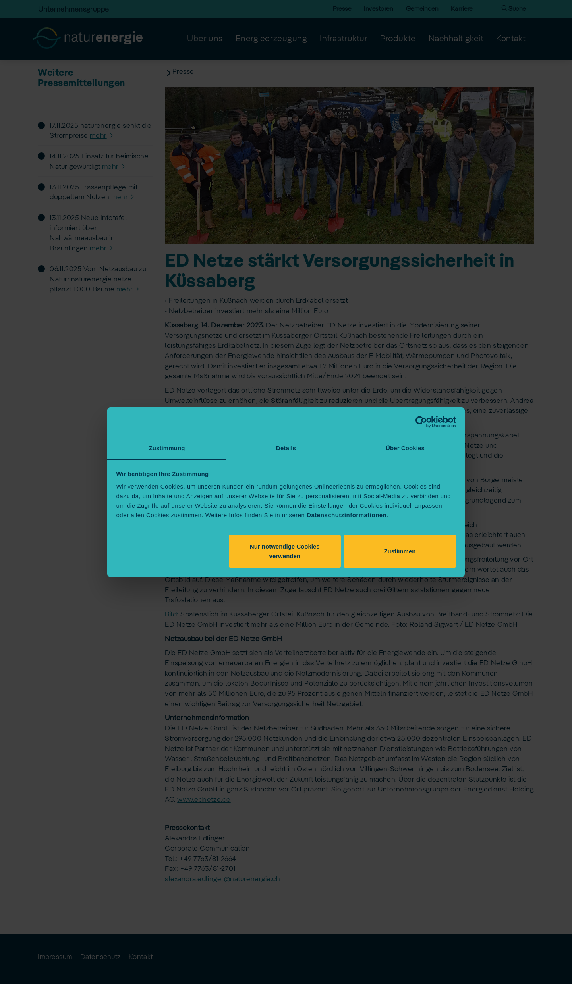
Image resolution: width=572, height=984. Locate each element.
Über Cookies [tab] (405, 448)
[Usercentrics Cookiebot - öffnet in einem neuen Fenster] (421, 422)
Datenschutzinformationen (346, 515)
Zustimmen (399, 551)
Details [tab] (286, 448)
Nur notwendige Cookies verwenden (285, 551)
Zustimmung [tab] (167, 448)
